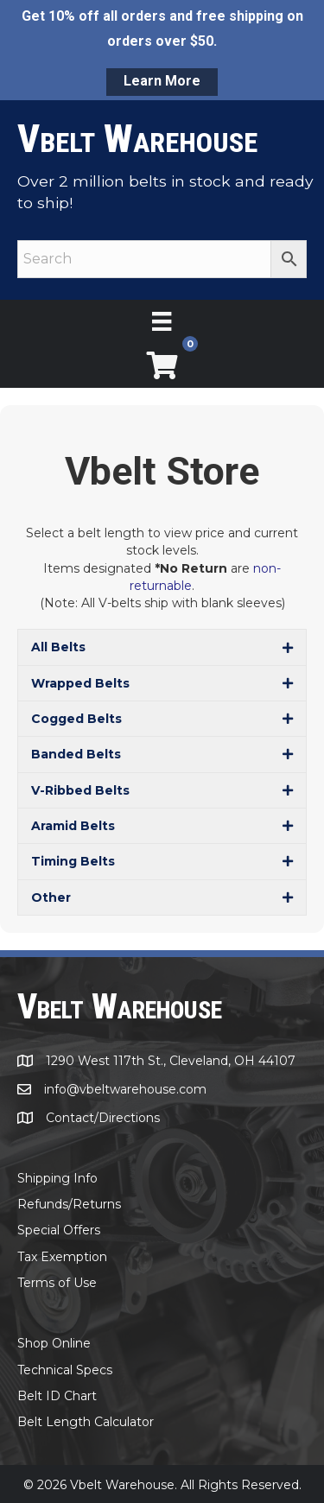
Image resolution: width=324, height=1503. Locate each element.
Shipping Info (57, 1178)
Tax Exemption (62, 1257)
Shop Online (54, 1343)
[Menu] (161, 321)
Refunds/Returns (69, 1204)
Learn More (162, 81)
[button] (162, 647)
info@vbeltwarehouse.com (125, 1089)
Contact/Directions (103, 1118)
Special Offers (58, 1230)
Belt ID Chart (57, 1396)
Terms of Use (57, 1283)
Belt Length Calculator (85, 1422)
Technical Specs (64, 1370)
